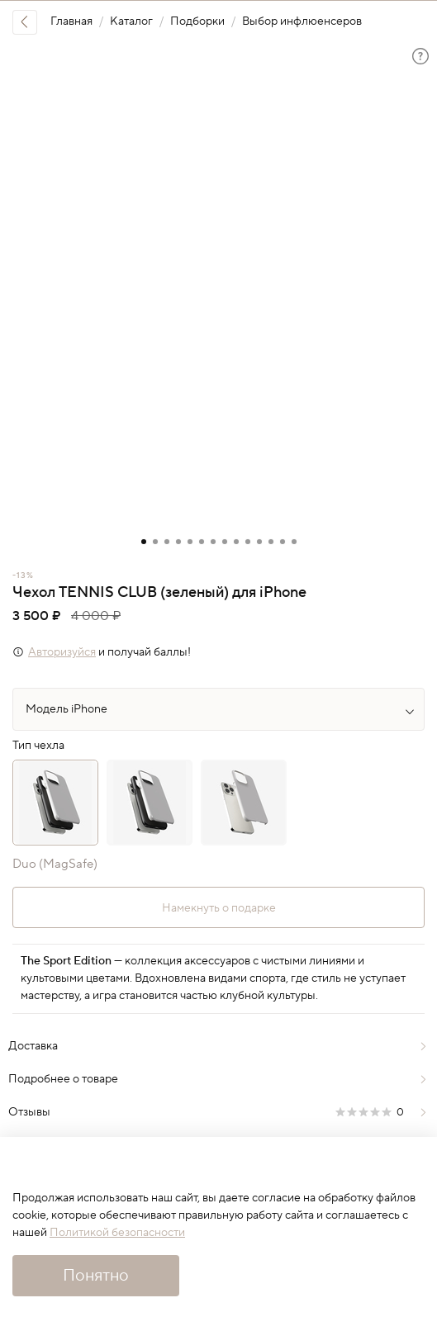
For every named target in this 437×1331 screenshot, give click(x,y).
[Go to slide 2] (155, 541)
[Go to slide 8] (224, 541)
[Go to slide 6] (201, 541)
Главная (71, 21)
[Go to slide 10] (247, 541)
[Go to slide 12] (270, 541)
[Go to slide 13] (282, 541)
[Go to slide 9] (236, 541)
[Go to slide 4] (178, 541)
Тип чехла (38, 746)
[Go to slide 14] (294, 541)
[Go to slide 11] (259, 541)
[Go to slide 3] (166, 541)
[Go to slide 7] (213, 541)
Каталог (131, 21)
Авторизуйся (62, 652)
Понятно (96, 1275)
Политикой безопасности (117, 1232)
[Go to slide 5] (190, 541)
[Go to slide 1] (143, 541)
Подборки (197, 21)
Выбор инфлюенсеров (302, 21)
